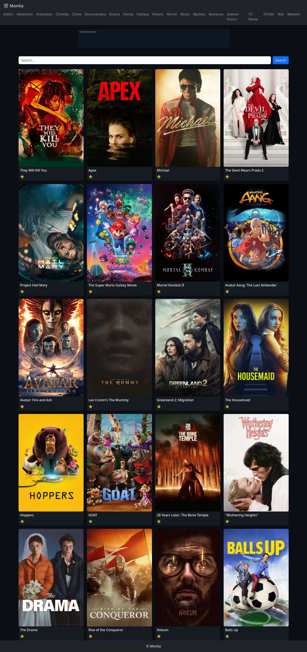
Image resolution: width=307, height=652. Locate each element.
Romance (216, 14)
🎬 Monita (13, 6)
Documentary (95, 14)
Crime (76, 14)
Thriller (268, 14)
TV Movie (253, 16)
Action (8, 14)
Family (128, 14)
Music (185, 14)
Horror (172, 14)
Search (280, 60)
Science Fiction (232, 16)
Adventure (24, 14)
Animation (44, 14)
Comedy (62, 14)
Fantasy (143, 14)
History (157, 14)
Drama (114, 14)
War (281, 14)
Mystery (199, 14)
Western (293, 14)
